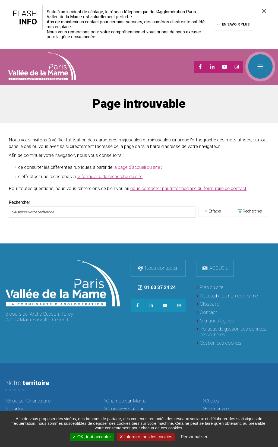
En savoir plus (235, 24)
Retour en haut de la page (272, 248)
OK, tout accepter (91, 437)
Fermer (264, 11)
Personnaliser (194, 437)
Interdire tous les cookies (145, 437)
